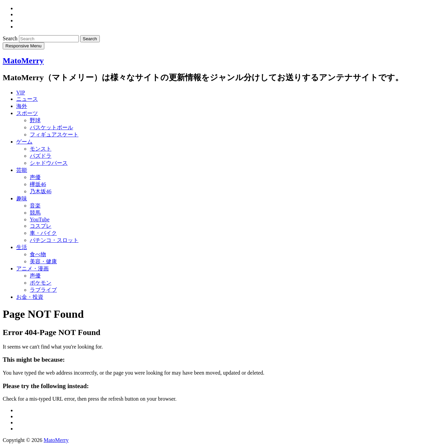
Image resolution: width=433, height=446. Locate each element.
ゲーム (24, 141)
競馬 (35, 213)
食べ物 (38, 254)
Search (11, 38)
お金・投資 (29, 297)
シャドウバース (49, 163)
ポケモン (40, 283)
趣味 (21, 198)
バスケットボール (51, 127)
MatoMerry (23, 60)
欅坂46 (38, 184)
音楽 (35, 205)
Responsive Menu (23, 45)
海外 (21, 106)
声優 (35, 177)
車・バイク (43, 233)
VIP (20, 92)
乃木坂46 (40, 191)
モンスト (40, 149)
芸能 (21, 170)
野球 (35, 120)
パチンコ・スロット (54, 240)
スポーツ (27, 113)
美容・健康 (43, 261)
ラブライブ (43, 290)
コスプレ (40, 226)
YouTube (39, 219)
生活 (21, 247)
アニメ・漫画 (32, 268)
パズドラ (40, 156)
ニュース (27, 99)
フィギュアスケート (54, 134)
